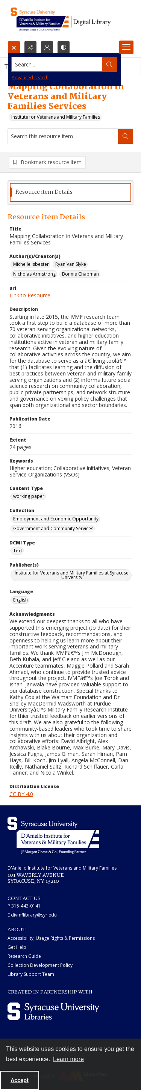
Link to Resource (29, 295)
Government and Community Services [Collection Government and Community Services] (53, 528)
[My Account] (47, 47)
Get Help (17, 947)
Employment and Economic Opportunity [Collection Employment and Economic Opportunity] (56, 519)
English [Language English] (20, 600)
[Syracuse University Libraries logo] (53, 1011)
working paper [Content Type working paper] (28, 496)
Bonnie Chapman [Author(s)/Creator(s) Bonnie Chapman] (80, 274)
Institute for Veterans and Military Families (55, 117)
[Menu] (126, 47)
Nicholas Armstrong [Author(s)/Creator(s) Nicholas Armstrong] (34, 274)
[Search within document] (125, 136)
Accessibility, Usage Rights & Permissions (51, 938)
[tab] (70, 192)
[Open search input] (14, 47)
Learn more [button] (68, 1059)
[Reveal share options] (30, 47)
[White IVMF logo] (53, 835)
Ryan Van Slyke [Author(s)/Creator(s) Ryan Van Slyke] (70, 264)
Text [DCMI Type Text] (17, 550)
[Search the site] (57, 64)
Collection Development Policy (40, 965)
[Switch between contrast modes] (64, 47)
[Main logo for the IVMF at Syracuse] (70, 20)
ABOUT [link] (17, 930)
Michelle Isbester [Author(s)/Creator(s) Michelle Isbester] (31, 264)
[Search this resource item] (63, 136)
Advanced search (30, 77)
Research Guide (24, 956)
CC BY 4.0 (21, 794)
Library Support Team (31, 974)
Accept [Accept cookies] (20, 1080)
